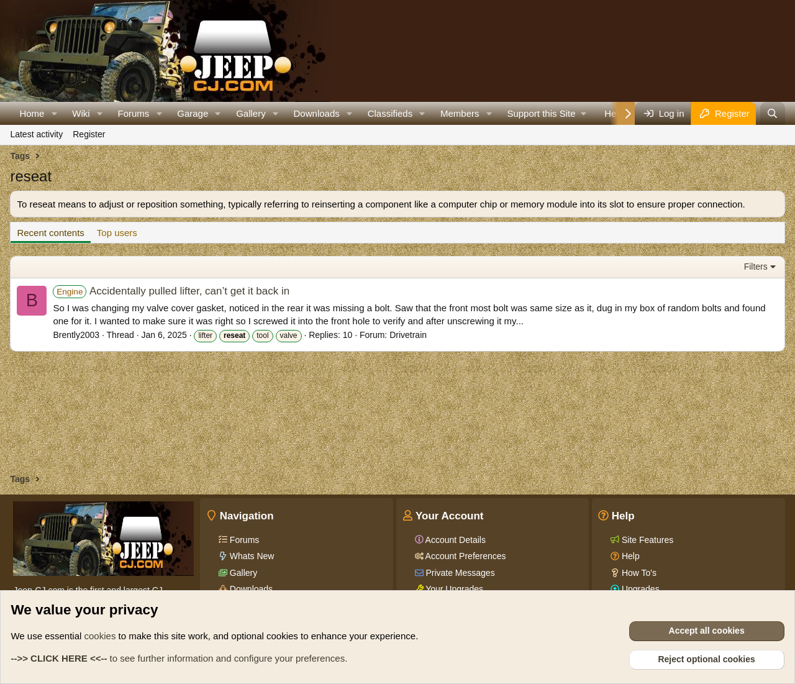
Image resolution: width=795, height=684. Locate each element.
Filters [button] (756, 266)
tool (262, 335)
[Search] (772, 113)
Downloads (317, 113)
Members (459, 113)
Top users (117, 232)
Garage (192, 113)
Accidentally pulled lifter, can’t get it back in (171, 291)
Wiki (80, 113)
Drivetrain (408, 335)
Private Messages (459, 573)
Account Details (455, 540)
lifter (205, 335)
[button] (54, 113)
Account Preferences (465, 556)
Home (31, 113)
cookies (100, 636)
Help (629, 556)
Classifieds (390, 113)
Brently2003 (76, 335)
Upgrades (639, 589)
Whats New (250, 556)
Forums (134, 113)
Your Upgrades (454, 589)
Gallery (251, 113)
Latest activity (36, 134)
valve (289, 335)
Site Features (646, 540)
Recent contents (50, 232)
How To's (637, 573)
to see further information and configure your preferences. (179, 658)
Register (89, 134)
